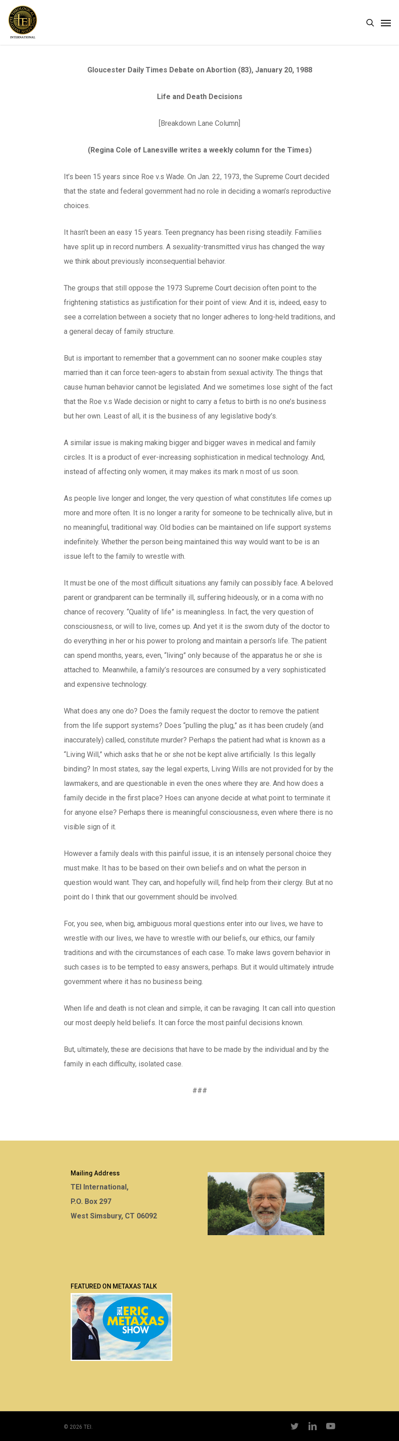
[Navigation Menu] (386, 22)
